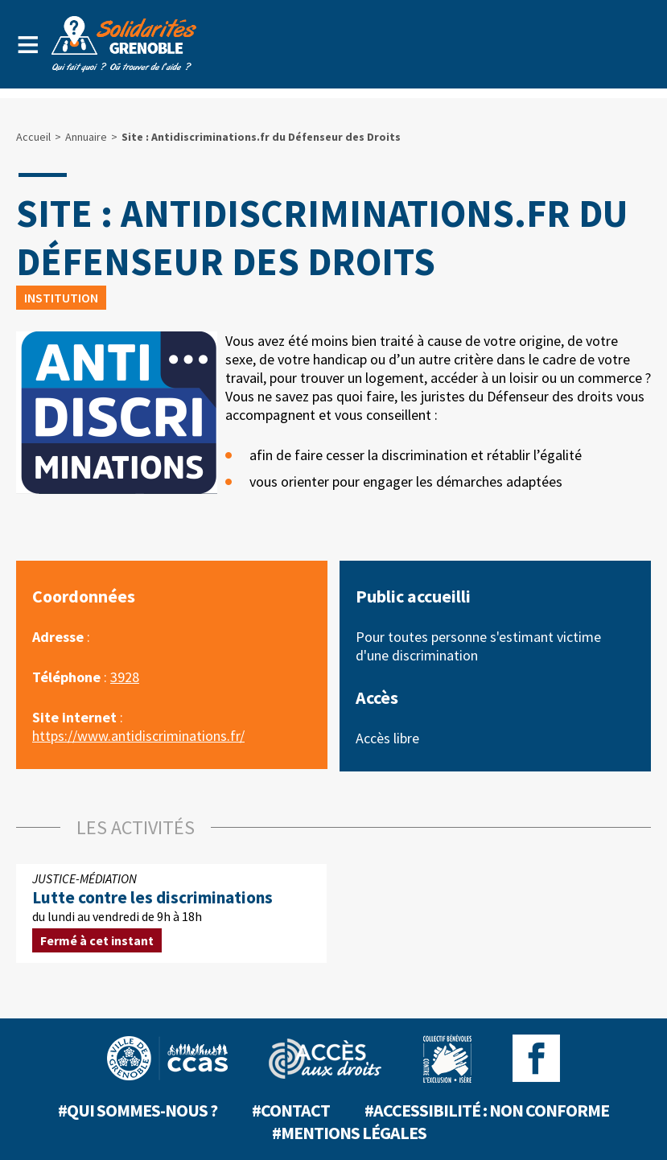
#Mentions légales (349, 1132)
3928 (124, 677)
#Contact (291, 1110)
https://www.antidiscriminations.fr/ (138, 735)
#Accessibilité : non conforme (486, 1110)
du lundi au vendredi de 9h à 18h (171, 913)
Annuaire (86, 137)
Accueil (33, 137)
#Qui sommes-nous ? (137, 1110)
